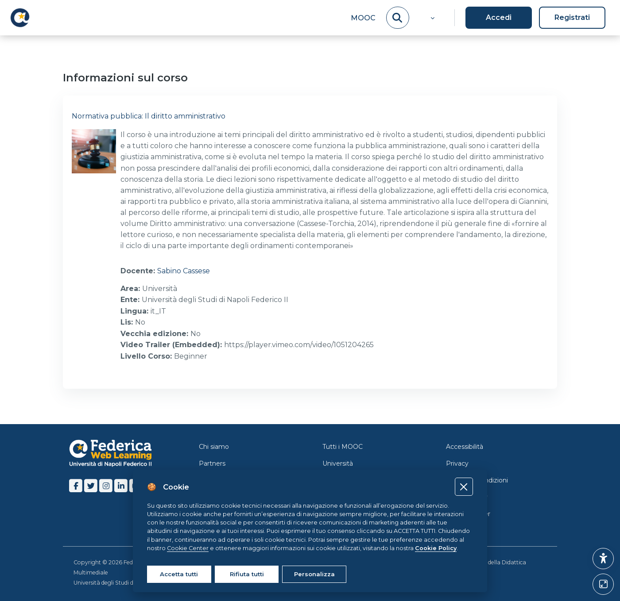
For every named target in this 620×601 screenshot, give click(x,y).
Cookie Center (468, 513)
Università (337, 463)
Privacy (457, 463)
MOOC (363, 18)
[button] (431, 17)
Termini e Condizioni (477, 479)
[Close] (464, 487)
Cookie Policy (467, 496)
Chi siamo (214, 446)
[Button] (603, 584)
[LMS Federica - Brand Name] (20, 17)
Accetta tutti (179, 574)
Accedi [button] (499, 17)
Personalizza (314, 574)
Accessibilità (464, 446)
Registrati (572, 17)
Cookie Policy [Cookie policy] (436, 548)
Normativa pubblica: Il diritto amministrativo (148, 116)
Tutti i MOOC (342, 446)
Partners (212, 463)
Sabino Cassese (183, 271)
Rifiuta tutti (247, 574)
